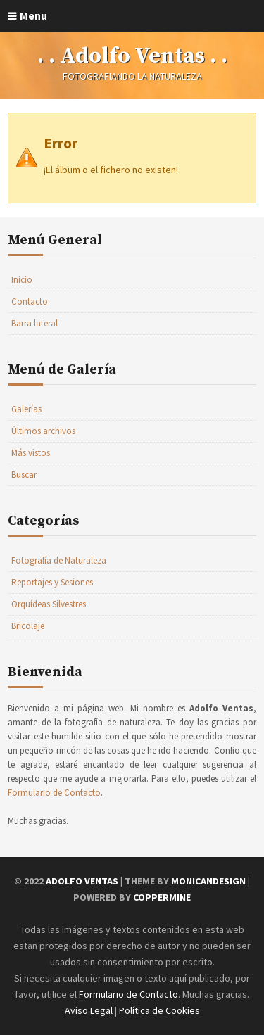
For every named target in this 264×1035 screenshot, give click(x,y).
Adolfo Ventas (82, 881)
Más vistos (30, 453)
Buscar (24, 475)
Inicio (21, 280)
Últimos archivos (43, 431)
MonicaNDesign (208, 881)
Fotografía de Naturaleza (58, 560)
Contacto (29, 301)
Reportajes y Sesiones (52, 582)
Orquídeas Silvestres (48, 604)
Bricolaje (27, 626)
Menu (33, 15)
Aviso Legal (89, 1010)
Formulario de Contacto (54, 793)
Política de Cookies (159, 1010)
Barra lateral (34, 323)
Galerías (26, 409)
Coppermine (162, 897)
